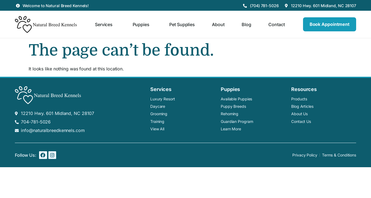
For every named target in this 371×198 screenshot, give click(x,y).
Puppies (142, 24)
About (218, 24)
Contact (276, 24)
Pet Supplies (182, 24)
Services (105, 24)
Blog (246, 24)
